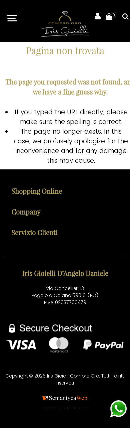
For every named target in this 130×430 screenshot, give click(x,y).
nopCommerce (76, 408)
